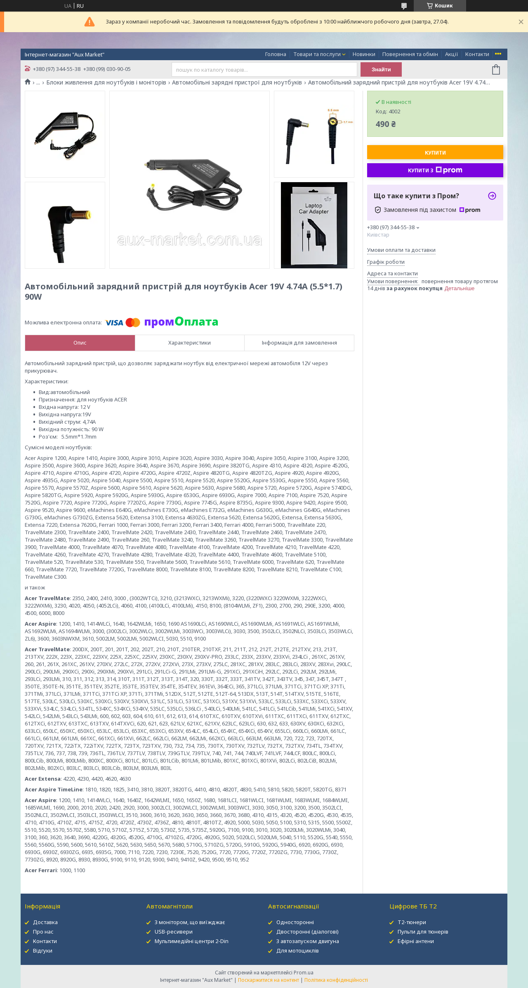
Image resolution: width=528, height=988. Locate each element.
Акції (451, 54)
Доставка (45, 922)
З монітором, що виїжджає (190, 922)
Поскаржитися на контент (268, 979)
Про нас (43, 931)
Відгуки (42, 950)
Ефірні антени (416, 941)
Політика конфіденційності (336, 979)
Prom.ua (304, 972)
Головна (275, 54)
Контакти (477, 54)
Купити (435, 152)
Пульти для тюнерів (423, 931)
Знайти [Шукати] (381, 69)
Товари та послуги (317, 54)
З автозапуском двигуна (307, 941)
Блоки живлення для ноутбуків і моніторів (106, 82)
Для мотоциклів (297, 950)
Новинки (364, 54)
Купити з (435, 170)
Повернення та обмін (410, 54)
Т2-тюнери (412, 922)
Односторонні (295, 922)
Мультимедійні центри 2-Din (192, 941)
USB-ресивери (174, 931)
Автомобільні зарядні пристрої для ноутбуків (237, 82)
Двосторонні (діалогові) (307, 931)
